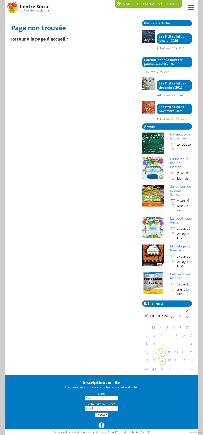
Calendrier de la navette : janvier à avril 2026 (164, 62)
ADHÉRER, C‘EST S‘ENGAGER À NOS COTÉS (151, 4)
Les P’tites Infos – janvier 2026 (172, 38)
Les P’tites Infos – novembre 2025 (172, 109)
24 (161, 361)
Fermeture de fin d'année (180, 136)
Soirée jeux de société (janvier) (180, 190)
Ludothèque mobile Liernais (179, 163)
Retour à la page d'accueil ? (39, 39)
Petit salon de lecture (180, 276)
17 (161, 352)
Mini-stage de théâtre (180, 248)
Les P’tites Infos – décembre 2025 (172, 85)
